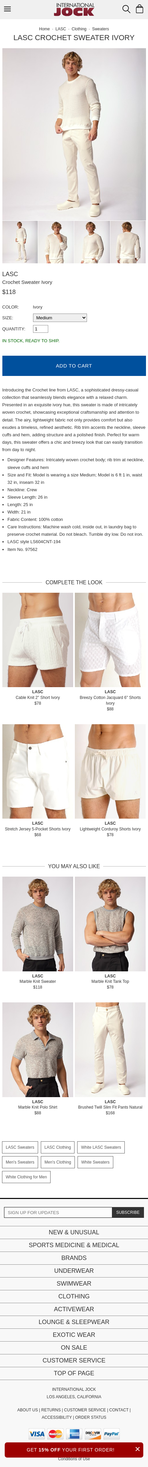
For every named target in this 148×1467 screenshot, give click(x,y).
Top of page (74, 1373)
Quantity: (14, 328)
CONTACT (118, 1410)
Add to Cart (74, 366)
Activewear (74, 1309)
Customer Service (73, 1360)
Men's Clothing (58, 1162)
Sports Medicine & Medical (74, 1245)
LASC (10, 274)
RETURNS (51, 1410)
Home (44, 29)
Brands (74, 1258)
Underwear (74, 1270)
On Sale (74, 1347)
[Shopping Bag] (139, 8)
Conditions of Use (74, 1459)
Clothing (74, 1296)
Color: (10, 307)
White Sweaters (95, 1162)
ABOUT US (27, 1410)
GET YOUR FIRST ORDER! (85, 1449)
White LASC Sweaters (101, 1147)
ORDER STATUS (90, 1417)
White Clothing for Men (26, 1177)
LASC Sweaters (20, 1147)
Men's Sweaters (20, 1162)
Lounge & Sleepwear (73, 1322)
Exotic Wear (74, 1334)
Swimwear (74, 1283)
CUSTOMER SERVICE (85, 1410)
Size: (7, 317)
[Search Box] (126, 9)
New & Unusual (74, 1232)
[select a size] (60, 318)
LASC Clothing (58, 1147)
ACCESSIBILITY (57, 1417)
